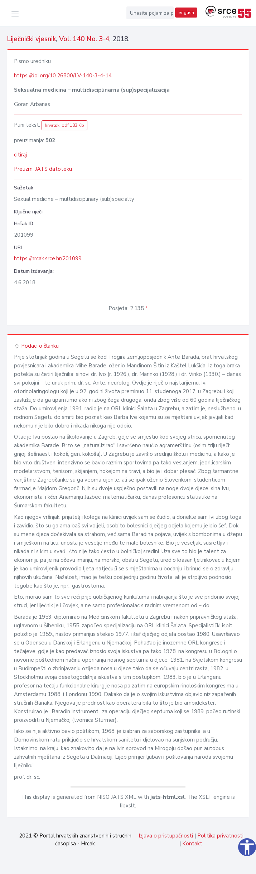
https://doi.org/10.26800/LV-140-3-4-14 (63, 75)
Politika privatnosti (220, 835)
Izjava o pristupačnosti (166, 835)
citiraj (20, 154)
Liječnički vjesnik (31, 39)
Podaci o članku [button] (36, 345)
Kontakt (192, 843)
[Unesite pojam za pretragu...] (150, 13)
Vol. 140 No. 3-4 (84, 39)
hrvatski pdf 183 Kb (64, 125)
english (186, 12)
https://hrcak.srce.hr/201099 (48, 258)
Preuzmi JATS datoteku (43, 169)
